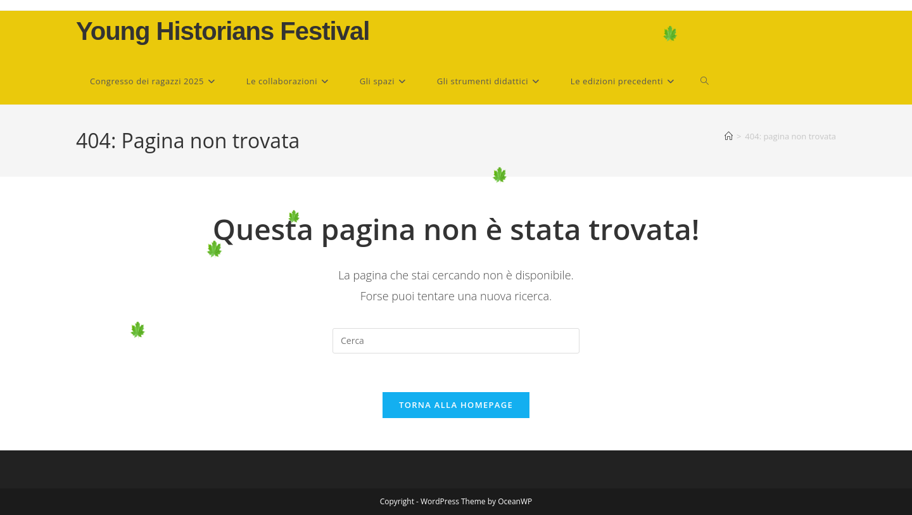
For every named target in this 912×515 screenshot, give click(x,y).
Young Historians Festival (222, 31)
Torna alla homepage (456, 404)
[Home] (729, 136)
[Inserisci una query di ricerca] (456, 340)
